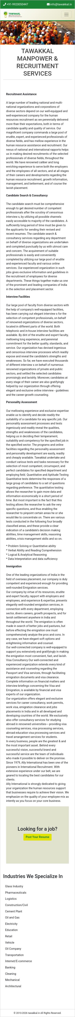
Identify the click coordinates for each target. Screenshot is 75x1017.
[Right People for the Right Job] (40, 44)
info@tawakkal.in (59, 4)
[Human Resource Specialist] (37, 44)
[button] (5, 32)
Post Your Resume (37, 837)
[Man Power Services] (34, 44)
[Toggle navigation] (66, 14)
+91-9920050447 (15, 4)
